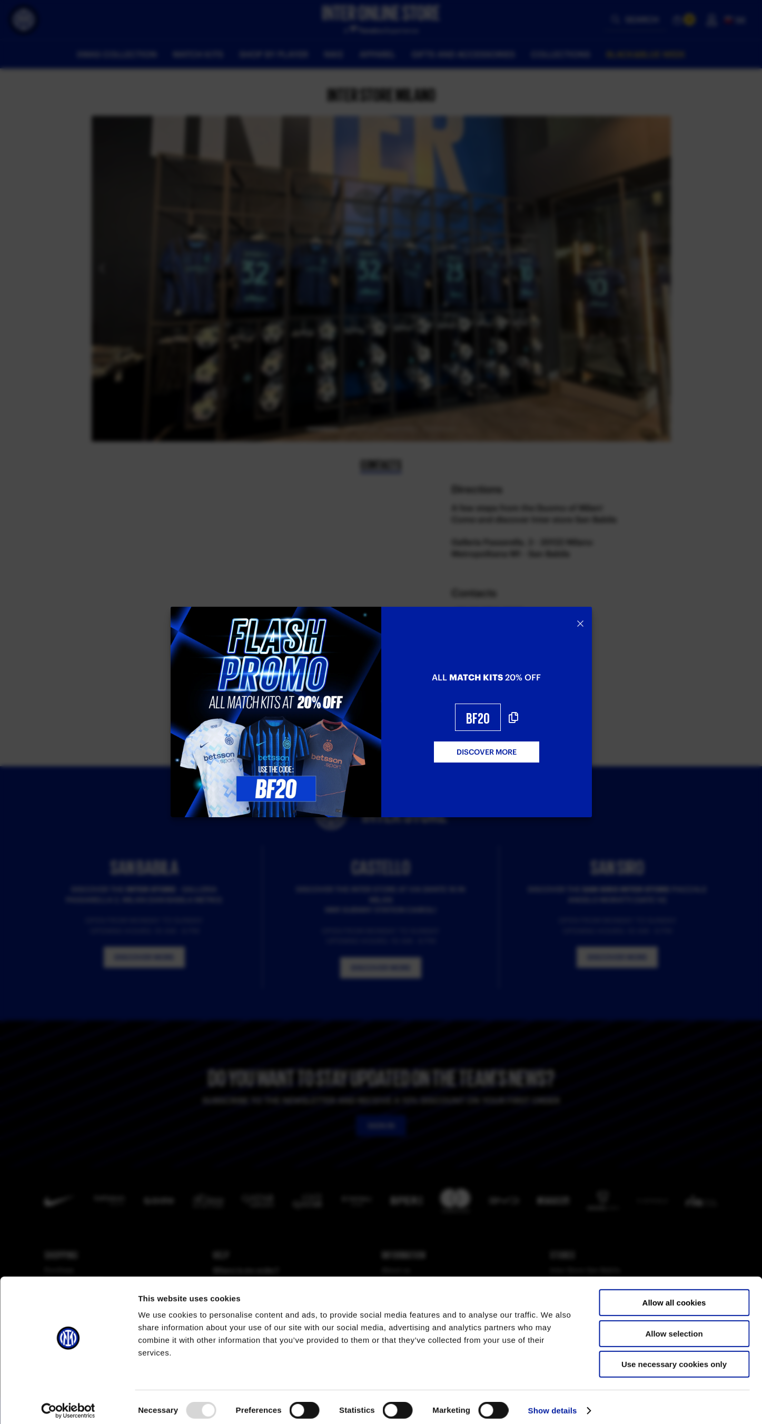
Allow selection (673, 1326)
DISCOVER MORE (487, 752)
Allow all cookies (674, 1295)
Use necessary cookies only (674, 1356)
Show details (552, 1403)
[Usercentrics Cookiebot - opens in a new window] (68, 1403)
